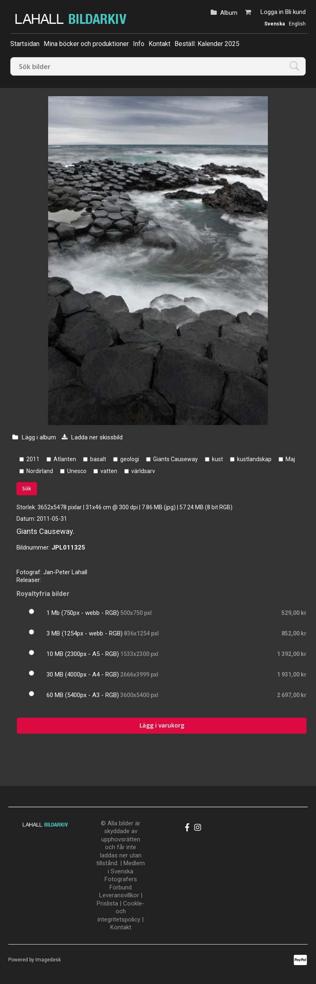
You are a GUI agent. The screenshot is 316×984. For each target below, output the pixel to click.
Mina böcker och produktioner (86, 44)
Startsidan (25, 44)
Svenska (274, 24)
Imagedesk (48, 960)
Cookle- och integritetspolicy (121, 911)
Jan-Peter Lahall (65, 572)
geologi (129, 459)
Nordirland (39, 471)
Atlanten (64, 459)
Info (138, 44)
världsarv (143, 471)
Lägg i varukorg (161, 725)
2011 (33, 459)
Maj (290, 459)
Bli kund (295, 12)
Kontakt (159, 44)
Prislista (107, 903)
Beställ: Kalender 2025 (206, 44)
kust (217, 459)
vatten (108, 471)
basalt (98, 459)
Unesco (76, 471)
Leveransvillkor (119, 895)
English (297, 24)
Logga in (271, 12)
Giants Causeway (175, 459)
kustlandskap (254, 459)
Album (228, 12)
